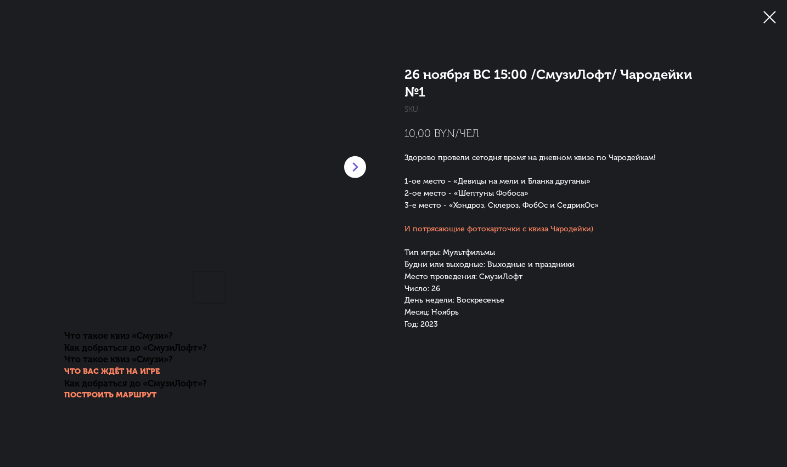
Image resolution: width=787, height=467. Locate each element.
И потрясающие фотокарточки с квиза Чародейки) (498, 229)
